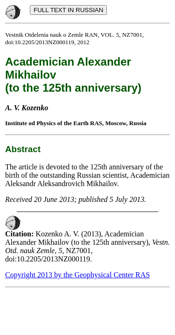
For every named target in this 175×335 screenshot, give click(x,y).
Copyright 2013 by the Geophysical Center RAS (77, 275)
